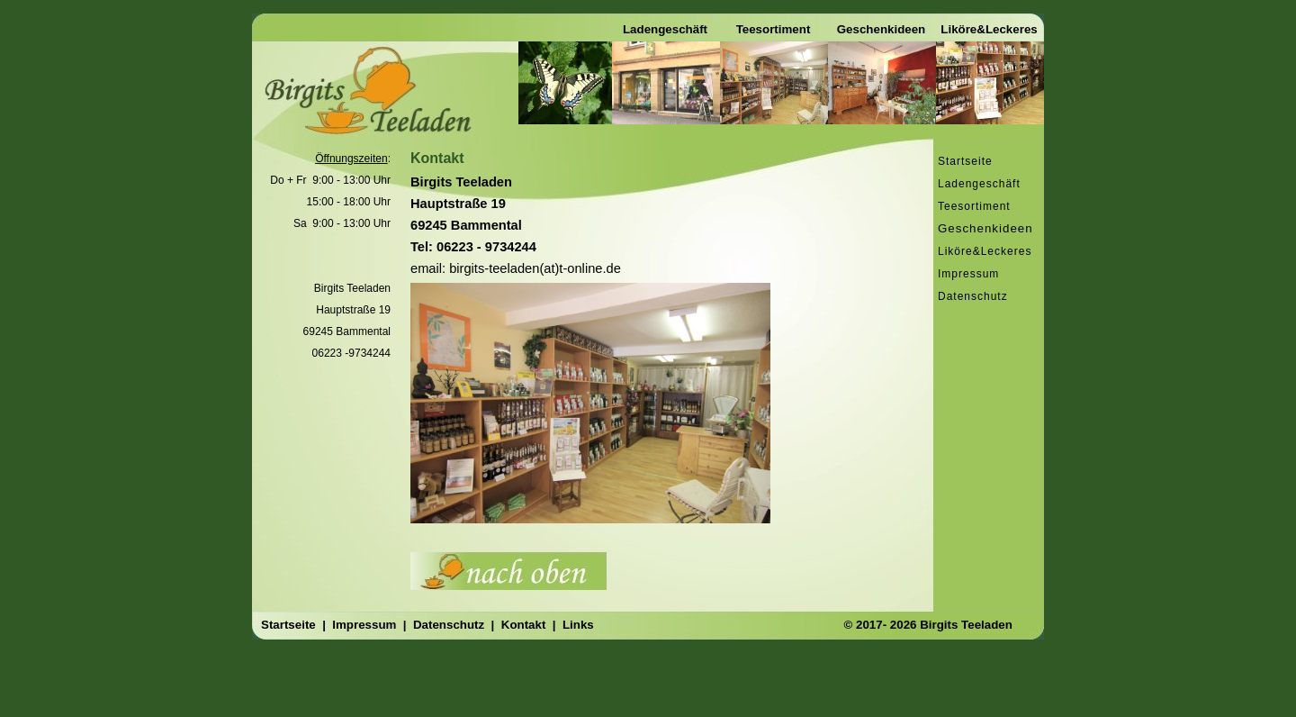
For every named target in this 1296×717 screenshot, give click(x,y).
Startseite (965, 161)
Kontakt (525, 624)
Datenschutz (973, 296)
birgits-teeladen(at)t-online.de (535, 268)
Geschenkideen (985, 228)
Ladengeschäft (665, 29)
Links (578, 624)
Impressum (968, 274)
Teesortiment (773, 29)
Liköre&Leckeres (988, 29)
